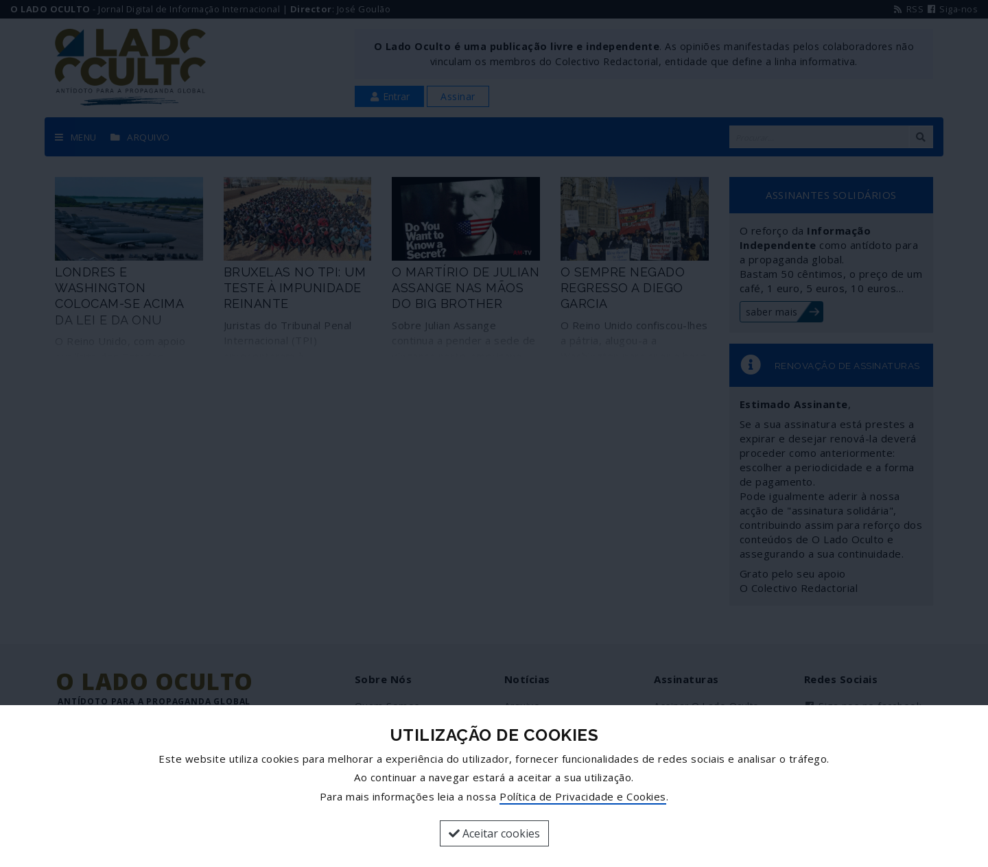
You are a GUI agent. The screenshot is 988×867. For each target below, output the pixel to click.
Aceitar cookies (494, 833)
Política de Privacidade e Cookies (582, 796)
